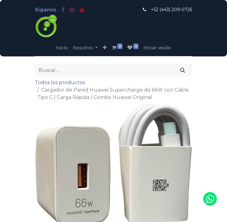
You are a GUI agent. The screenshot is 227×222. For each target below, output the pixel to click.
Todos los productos (60, 82)
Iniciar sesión (157, 47)
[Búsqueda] (182, 70)
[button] (104, 47)
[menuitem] (62, 47)
